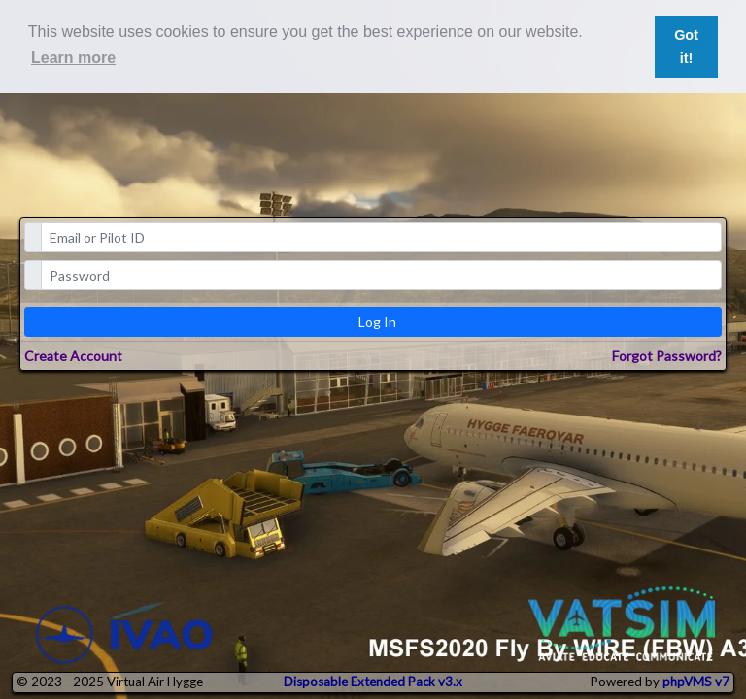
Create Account (73, 356)
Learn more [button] (73, 58)
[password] (382, 275)
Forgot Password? (667, 356)
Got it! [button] (686, 46)
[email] (382, 237)
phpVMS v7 (695, 681)
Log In (377, 322)
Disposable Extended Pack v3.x (373, 681)
